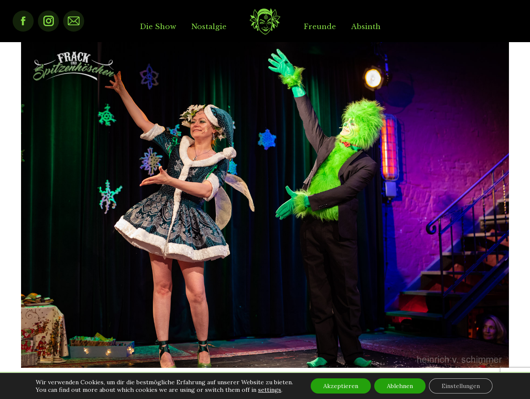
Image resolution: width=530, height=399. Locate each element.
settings (269, 390)
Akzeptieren (340, 386)
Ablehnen (400, 386)
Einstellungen (461, 386)
